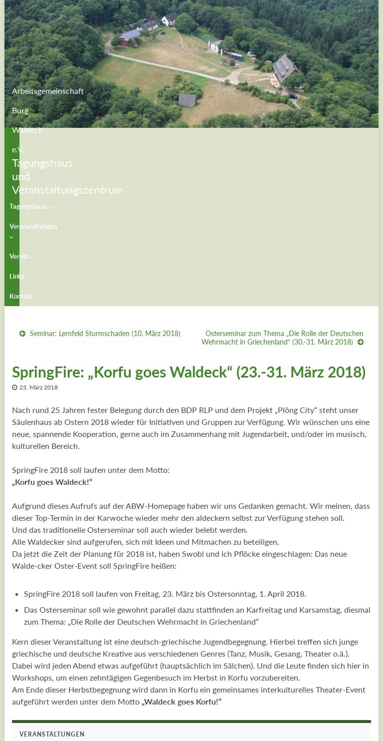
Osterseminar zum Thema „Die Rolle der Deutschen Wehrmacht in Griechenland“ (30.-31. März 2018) (282, 184)
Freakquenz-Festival (49, 639)
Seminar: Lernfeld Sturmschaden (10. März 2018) (105, 180)
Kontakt (197, 138)
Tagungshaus (30, 138)
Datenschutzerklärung (276, 729)
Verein (138, 138)
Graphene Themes (91, 729)
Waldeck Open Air (47, 620)
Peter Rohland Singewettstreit (65, 658)
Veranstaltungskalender (54, 601)
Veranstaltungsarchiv (51, 677)
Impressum (213, 729)
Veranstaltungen (89, 138)
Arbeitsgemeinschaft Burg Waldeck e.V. (141, 87)
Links (168, 138)
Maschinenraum (346, 729)
